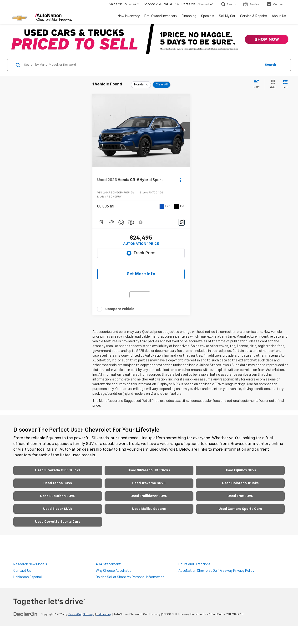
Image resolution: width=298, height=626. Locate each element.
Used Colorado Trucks (240, 483)
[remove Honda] (141, 84)
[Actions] (180, 180)
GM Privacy (103, 614)
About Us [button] (279, 16)
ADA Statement (108, 564)
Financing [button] (189, 16)
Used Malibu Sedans (149, 509)
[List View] (285, 84)
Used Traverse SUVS (149, 483)
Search (270, 64)
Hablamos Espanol (27, 577)
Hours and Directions (194, 564)
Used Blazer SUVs (57, 509)
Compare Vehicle (119, 309)
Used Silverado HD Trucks (149, 470)
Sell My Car (227, 16)
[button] (185, 130)
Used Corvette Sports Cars (57, 521)
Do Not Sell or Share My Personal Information (130, 577)
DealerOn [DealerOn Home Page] (74, 614)
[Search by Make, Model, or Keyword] (142, 65)
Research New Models (30, 564)
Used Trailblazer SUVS (149, 496)
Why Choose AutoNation (114, 570)
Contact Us (22, 570)
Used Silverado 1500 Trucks (58, 470)
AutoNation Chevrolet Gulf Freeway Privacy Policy (216, 570)
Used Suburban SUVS (57, 496)
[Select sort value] (258, 84)
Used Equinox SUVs (240, 470)
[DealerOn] (25, 614)
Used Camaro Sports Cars (240, 509)
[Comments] (181, 222)
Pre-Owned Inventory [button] (160, 16)
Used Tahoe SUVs (57, 483)
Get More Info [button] (141, 274)
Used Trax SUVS (240, 496)
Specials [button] (207, 16)
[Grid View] (272, 84)
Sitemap (88, 614)
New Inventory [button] (129, 16)
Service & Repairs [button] (253, 16)
